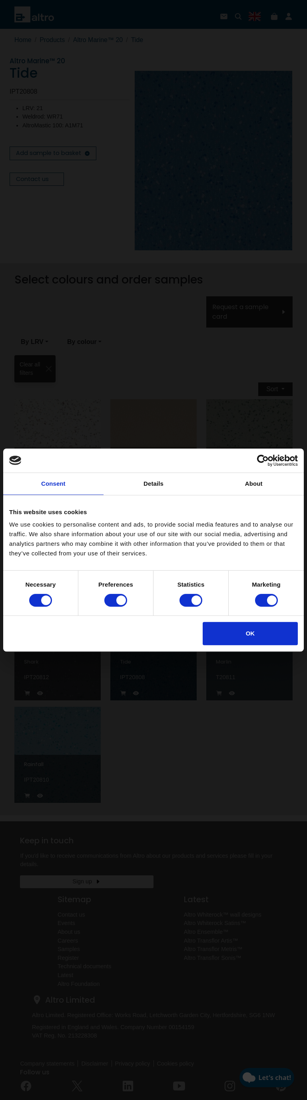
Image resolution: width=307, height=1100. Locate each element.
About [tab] (254, 483)
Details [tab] (153, 483)
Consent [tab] (53, 483)
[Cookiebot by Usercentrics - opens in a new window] (263, 460)
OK (250, 633)
